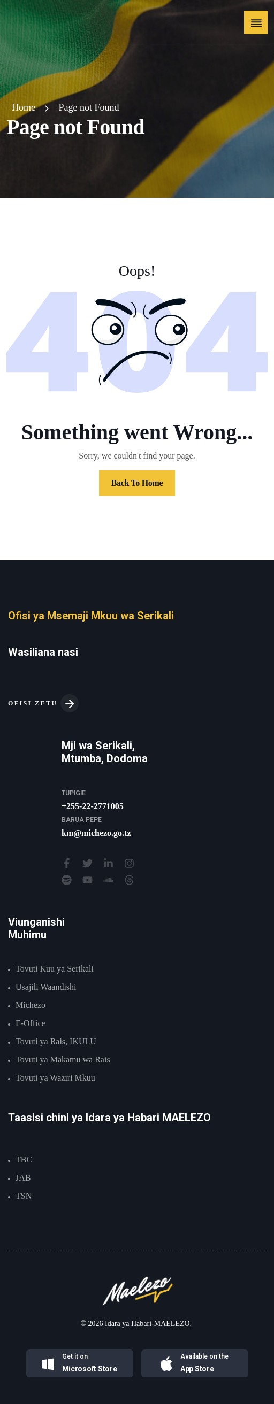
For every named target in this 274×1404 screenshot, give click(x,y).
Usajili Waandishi (46, 986)
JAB (23, 1177)
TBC (24, 1159)
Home (23, 107)
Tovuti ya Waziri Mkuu (55, 1077)
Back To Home (137, 482)
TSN (24, 1195)
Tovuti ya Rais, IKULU (56, 1041)
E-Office (30, 1023)
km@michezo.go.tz (96, 832)
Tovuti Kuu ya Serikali (55, 968)
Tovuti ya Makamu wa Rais (63, 1059)
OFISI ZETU (43, 703)
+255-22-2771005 (93, 806)
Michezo (30, 1005)
